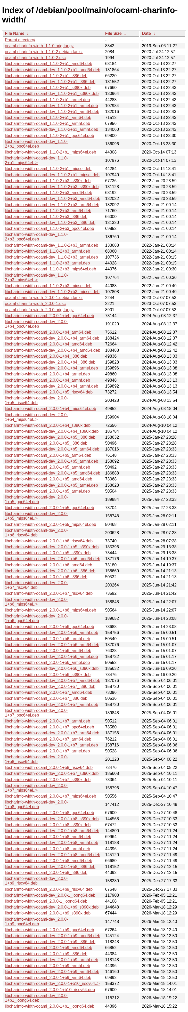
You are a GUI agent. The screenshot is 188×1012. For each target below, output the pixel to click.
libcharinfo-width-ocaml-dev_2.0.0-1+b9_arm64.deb (52, 971)
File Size (113, 33)
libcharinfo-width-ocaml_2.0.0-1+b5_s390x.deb (48, 553)
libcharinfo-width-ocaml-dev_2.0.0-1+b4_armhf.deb (51, 386)
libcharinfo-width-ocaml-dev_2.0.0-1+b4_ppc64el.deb (36, 323)
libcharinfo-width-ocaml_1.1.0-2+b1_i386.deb (46, 76)
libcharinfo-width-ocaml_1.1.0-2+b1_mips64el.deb (50, 152)
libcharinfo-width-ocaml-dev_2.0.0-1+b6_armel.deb (51, 656)
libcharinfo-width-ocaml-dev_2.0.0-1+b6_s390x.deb (52, 668)
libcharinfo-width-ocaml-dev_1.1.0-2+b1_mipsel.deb (52, 175)
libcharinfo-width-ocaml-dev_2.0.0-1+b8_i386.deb (50, 866)
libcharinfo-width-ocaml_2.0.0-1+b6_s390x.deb (48, 674)
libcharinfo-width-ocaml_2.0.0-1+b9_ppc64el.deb (49, 930)
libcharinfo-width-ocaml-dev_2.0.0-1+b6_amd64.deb (52, 559)
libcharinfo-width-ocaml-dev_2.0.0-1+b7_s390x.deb (52, 773)
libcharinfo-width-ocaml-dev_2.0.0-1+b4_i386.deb (50, 362)
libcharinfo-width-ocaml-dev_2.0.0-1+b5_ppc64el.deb (36, 499)
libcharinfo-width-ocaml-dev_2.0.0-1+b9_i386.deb (50, 941)
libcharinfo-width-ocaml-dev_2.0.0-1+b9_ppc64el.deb (36, 921)
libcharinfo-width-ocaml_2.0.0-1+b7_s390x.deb (48, 779)
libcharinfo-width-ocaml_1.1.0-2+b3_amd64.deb (48, 192)
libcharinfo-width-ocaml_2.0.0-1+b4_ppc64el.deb (49, 316)
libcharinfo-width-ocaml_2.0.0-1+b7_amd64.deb (48, 692)
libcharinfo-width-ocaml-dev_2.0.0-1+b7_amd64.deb (52, 680)
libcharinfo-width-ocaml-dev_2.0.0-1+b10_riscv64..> (52, 983)
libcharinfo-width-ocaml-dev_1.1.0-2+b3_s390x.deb (52, 186)
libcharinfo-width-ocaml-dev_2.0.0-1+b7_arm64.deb (52, 733)
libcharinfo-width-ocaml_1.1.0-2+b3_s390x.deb (48, 181)
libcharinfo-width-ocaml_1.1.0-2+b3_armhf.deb (47, 251)
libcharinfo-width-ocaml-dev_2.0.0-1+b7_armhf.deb (51, 704)
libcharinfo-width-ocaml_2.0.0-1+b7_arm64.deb (48, 739)
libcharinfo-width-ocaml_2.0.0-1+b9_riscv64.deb (49, 889)
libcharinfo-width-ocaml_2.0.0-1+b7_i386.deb (46, 698)
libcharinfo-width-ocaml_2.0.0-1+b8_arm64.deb (48, 836)
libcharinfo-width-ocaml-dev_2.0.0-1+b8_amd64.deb (52, 855)
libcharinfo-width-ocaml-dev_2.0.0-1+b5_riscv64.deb (36, 400)
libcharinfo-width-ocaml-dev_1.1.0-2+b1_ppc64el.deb (36, 143)
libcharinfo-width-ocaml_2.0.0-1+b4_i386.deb (46, 356)
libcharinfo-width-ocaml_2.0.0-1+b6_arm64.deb (48, 650)
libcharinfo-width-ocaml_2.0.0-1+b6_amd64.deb (48, 565)
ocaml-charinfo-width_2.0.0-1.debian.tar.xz (44, 297)
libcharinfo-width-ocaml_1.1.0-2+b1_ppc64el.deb (49, 135)
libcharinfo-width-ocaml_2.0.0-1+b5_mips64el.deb (50, 524)
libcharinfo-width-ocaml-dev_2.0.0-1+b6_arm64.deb (52, 644)
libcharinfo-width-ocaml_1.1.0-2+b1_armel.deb (47, 100)
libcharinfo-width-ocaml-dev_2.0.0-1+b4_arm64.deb (52, 338)
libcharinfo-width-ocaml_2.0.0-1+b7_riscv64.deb (49, 593)
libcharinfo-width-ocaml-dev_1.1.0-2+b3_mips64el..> (36, 277)
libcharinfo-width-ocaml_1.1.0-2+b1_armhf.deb (47, 123)
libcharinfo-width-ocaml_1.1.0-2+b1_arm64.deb (48, 117)
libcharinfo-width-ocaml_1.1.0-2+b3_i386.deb (46, 216)
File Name (14, 33)
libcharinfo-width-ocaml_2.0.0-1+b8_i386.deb (46, 872)
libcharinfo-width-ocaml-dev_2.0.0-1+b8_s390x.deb (52, 819)
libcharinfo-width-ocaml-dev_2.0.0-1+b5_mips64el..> (36, 515)
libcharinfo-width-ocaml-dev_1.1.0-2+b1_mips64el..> (36, 160)
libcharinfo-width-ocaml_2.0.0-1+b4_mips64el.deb (50, 408)
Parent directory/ (20, 40)
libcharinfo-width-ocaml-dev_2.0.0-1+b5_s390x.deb (52, 547)
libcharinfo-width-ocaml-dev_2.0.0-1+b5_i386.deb (50, 437)
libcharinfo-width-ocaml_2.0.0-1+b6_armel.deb (47, 662)
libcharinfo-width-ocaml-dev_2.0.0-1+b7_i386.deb (50, 686)
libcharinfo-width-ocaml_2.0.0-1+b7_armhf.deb (47, 721)
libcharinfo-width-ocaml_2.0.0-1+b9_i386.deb (46, 954)
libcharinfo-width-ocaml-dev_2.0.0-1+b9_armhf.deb (51, 960)
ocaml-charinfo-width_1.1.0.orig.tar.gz (39, 46)
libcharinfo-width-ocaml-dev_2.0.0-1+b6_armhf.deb (51, 632)
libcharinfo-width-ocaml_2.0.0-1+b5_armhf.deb (47, 467)
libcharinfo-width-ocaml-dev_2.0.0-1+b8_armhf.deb (51, 842)
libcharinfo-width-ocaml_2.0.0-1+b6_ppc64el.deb (49, 626)
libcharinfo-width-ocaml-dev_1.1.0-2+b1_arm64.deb (52, 111)
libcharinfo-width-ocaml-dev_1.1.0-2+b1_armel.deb (51, 105)
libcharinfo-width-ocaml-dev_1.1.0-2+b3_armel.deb (51, 257)
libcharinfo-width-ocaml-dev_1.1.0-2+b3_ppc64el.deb (36, 236)
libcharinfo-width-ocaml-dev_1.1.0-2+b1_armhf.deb (51, 129)
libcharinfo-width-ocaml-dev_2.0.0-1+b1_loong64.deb (36, 997)
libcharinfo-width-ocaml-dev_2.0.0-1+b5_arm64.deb (52, 449)
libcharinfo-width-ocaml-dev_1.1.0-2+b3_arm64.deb (52, 205)
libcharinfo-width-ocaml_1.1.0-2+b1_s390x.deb (48, 87)
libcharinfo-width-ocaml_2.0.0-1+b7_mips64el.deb (50, 796)
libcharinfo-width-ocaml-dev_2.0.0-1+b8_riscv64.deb (36, 759)
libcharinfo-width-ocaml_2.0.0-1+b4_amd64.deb (48, 344)
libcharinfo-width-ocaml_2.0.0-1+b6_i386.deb (46, 577)
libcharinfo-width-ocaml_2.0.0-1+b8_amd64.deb (48, 860)
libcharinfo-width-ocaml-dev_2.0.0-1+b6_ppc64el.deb (36, 618)
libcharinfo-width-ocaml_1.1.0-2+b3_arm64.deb (48, 210)
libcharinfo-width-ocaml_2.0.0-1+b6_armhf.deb (47, 639)
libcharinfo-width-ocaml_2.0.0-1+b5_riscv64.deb (49, 392)
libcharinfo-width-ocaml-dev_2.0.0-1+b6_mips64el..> (36, 601)
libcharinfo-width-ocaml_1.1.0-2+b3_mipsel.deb (48, 286)
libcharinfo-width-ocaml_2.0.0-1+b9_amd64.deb (48, 947)
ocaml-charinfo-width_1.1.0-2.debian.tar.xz (44, 52)
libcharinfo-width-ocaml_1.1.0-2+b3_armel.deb (47, 263)
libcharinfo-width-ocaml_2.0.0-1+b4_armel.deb (47, 374)
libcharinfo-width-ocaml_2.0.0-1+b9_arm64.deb (48, 977)
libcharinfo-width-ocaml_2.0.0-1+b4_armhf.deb (47, 380)
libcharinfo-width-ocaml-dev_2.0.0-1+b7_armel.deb (51, 745)
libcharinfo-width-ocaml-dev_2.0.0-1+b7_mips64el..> (36, 787)
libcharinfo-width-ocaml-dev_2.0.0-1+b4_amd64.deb (52, 350)
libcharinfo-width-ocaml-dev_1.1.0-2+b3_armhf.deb (51, 245)
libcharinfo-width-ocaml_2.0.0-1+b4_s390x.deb (48, 425)
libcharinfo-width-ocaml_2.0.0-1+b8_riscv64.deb (49, 767)
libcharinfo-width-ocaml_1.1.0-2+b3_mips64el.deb (50, 269)
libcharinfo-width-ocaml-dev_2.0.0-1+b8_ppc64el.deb (36, 804)
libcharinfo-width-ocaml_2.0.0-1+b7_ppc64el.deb (49, 727)
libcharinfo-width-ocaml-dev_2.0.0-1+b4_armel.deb (51, 368)
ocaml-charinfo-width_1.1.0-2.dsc (35, 57)
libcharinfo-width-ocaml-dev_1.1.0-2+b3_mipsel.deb (52, 292)
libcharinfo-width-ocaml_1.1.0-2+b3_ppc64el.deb (49, 228)
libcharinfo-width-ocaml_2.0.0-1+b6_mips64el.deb (50, 610)
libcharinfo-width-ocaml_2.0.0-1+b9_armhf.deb (47, 965)
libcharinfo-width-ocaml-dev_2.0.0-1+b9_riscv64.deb (36, 880)
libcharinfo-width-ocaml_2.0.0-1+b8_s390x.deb (48, 825)
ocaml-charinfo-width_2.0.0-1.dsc (35, 303)
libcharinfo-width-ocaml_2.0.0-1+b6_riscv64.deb (49, 541)
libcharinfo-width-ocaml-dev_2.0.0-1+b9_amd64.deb (52, 936)
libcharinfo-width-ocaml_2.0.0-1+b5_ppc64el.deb (49, 507)
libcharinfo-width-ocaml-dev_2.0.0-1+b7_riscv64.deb (36, 585)
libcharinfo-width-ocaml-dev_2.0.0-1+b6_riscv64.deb (36, 532)
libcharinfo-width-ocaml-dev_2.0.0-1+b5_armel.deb (51, 485)
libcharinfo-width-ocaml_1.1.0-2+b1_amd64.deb (48, 63)
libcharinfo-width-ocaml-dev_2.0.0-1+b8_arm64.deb (52, 831)
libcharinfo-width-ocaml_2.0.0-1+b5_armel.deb (47, 491)
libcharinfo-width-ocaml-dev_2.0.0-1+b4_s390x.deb (52, 431)
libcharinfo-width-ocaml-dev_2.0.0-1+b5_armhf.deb (51, 461)
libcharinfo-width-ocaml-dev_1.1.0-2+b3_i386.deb (50, 222)
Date (146, 33)
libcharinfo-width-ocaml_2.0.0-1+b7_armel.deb (47, 751)
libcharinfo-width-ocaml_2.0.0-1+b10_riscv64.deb (50, 989)
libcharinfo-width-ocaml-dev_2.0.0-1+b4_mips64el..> (36, 417)
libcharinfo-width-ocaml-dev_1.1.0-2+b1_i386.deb (50, 81)
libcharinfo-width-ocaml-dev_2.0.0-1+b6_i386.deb (50, 571)
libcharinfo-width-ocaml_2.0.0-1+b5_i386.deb (46, 443)
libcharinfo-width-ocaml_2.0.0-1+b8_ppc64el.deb (49, 812)
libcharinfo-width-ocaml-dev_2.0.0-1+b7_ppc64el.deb (36, 712)
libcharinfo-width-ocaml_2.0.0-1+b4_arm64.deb (48, 332)
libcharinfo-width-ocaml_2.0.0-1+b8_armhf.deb (47, 849)
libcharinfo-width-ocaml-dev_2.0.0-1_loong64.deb (50, 895)
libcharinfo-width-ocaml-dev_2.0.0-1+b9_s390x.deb (52, 907)
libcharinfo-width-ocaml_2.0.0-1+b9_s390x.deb (48, 913)
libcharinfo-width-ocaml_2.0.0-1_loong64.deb (46, 901)
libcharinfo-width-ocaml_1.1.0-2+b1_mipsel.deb (48, 168)
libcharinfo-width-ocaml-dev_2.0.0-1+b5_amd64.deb (52, 473)
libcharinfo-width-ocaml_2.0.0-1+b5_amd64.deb (48, 479)
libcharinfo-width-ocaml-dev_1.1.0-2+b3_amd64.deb (52, 198)
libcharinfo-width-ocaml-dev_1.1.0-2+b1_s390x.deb (52, 93)
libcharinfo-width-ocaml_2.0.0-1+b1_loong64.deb (49, 1006)
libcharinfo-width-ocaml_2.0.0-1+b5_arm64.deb (48, 455)
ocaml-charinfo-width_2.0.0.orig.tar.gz (39, 310)
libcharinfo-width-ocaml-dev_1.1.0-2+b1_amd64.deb (52, 70)
